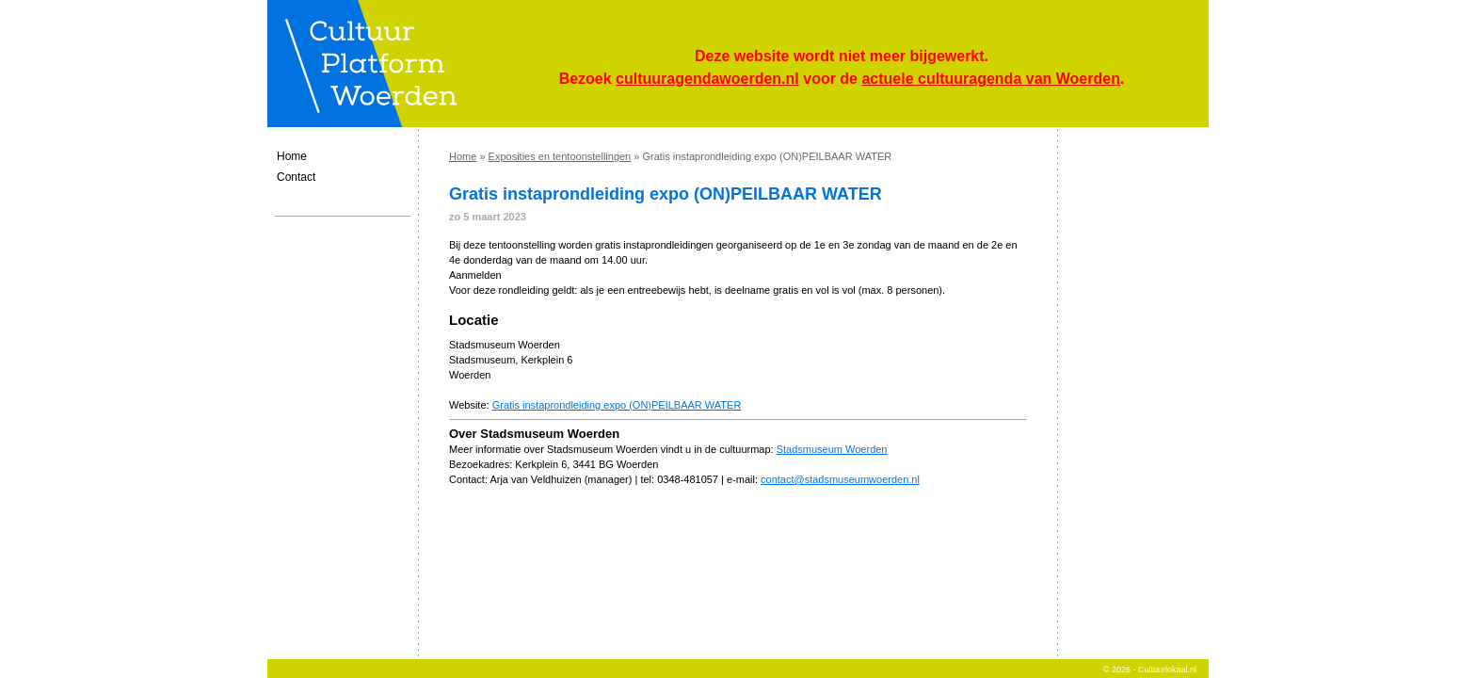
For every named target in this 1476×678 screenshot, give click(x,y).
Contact (296, 177)
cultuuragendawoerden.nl (707, 79)
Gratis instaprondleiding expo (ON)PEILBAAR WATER (617, 405)
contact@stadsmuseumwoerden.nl (840, 479)
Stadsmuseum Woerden (832, 449)
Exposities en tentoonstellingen (560, 156)
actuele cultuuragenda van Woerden (990, 79)
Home (292, 156)
